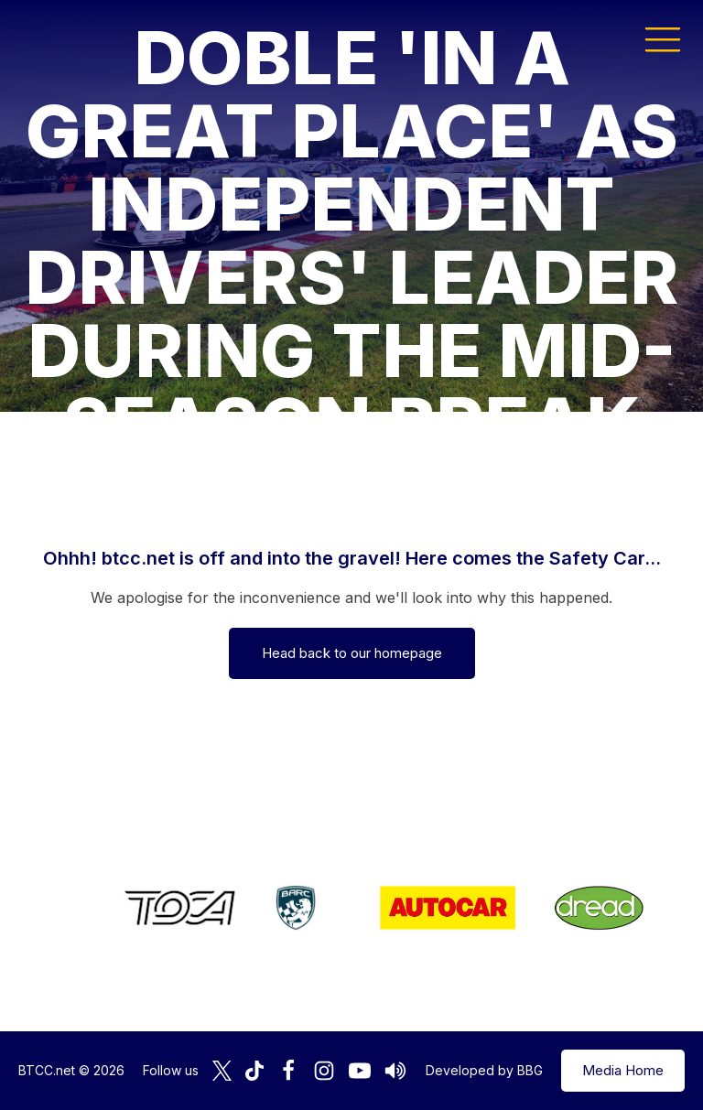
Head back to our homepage (352, 653)
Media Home (623, 1070)
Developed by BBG (484, 1070)
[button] (663, 38)
